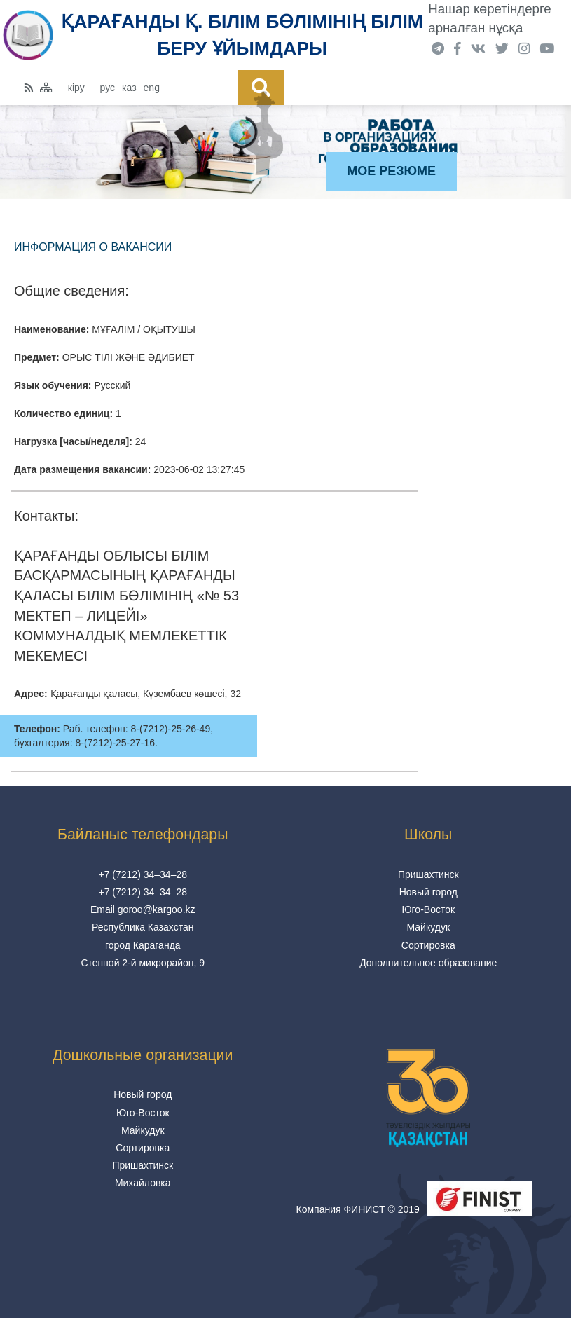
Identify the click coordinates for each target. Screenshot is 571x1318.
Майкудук (428, 927)
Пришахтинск (428, 874)
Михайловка (143, 1182)
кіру (76, 87)
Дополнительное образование (428, 962)
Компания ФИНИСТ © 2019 (358, 1209)
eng (152, 87)
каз (129, 87)
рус (107, 87)
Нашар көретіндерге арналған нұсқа (489, 18)
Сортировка (428, 945)
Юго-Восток (428, 909)
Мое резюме (391, 171)
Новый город (428, 892)
